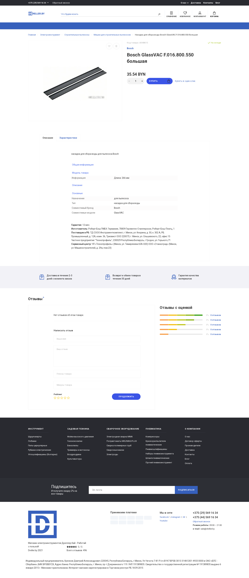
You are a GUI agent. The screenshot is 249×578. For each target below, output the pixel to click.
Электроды (112, 454)
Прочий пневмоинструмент (159, 462)
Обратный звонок (61, 3)
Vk (184, 517)
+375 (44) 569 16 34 (205, 517)
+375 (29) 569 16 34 (37, 3)
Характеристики (68, 138)
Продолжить (126, 397)
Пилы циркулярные (37, 445)
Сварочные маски (115, 450)
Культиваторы (74, 459)
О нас (183, 3)
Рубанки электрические (39, 450)
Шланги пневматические (157, 458)
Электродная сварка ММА (120, 437)
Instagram (175, 517)
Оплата (188, 463)
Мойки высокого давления (80, 437)
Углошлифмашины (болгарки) (42, 454)
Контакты (208, 3)
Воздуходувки (74, 454)
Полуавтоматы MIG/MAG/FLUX (122, 441)
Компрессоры (152, 437)
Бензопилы (72, 445)
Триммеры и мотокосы (78, 450)
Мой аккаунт (200, 14)
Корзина (214, 14)
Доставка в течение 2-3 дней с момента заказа (56, 277)
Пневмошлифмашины (156, 449)
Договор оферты (193, 441)
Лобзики (32, 441)
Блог (217, 3)
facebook (164, 517)
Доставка (196, 3)
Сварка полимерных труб (119, 445)
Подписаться (186, 490)
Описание (48, 138)
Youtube (163, 521)
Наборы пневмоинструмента (160, 454)
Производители (192, 445)
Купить (159, 81)
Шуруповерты (35, 437)
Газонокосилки (74, 441)
